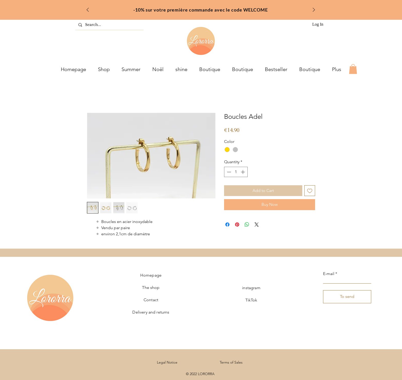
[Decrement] (228, 172)
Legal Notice (167, 362)
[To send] (347, 296)
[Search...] (109, 25)
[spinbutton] (236, 172)
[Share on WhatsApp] (247, 224)
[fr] (201, 8)
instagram (251, 287)
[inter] (207, 8)
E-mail (328, 274)
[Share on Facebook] (227, 224)
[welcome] (194, 8)
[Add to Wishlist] (309, 190)
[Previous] (87, 10)
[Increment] (243, 172)
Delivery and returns (150, 312)
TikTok (251, 300)
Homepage (151, 275)
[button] (353, 69)
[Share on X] (257, 224)
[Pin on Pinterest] (237, 224)
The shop (150, 287)
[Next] (313, 10)
